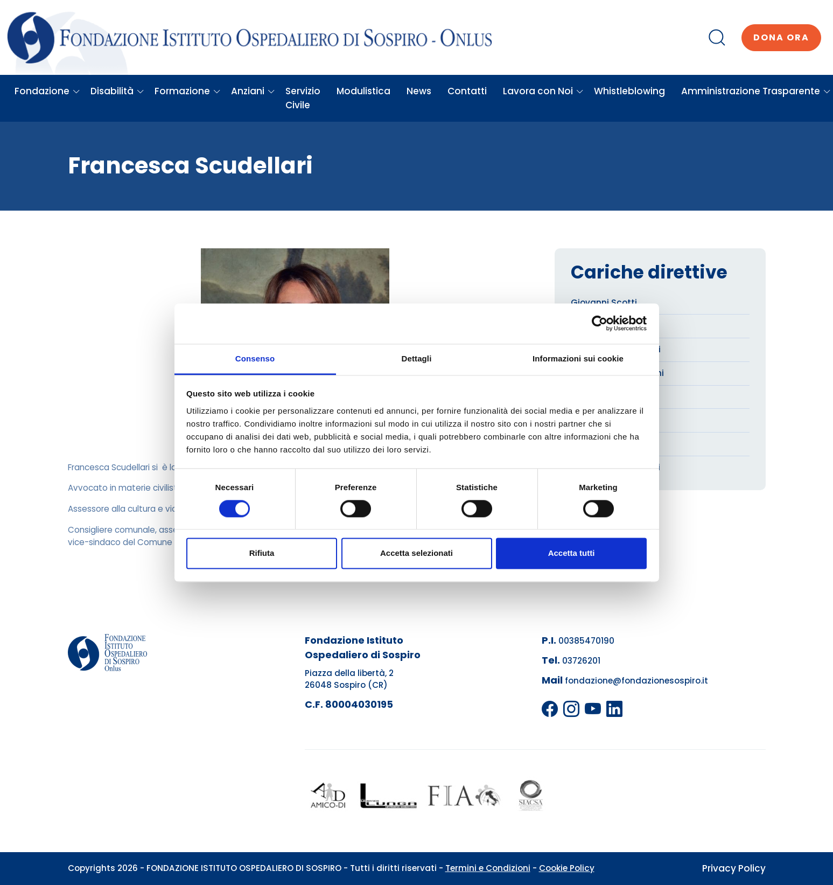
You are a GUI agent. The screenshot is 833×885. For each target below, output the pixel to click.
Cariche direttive (649, 272)
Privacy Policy (734, 868)
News (419, 91)
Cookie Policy (566, 868)
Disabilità (117, 91)
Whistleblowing (629, 91)
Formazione (188, 91)
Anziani (253, 91)
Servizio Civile (302, 98)
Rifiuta (262, 553)
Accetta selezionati (416, 553)
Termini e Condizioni (487, 868)
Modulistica (363, 91)
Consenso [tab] (255, 358)
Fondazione (47, 91)
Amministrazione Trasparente (756, 91)
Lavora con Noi (543, 91)
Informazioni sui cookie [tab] (578, 358)
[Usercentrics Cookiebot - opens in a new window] (599, 323)
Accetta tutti (571, 553)
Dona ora (781, 37)
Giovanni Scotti (604, 302)
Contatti (467, 91)
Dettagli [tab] (417, 358)
